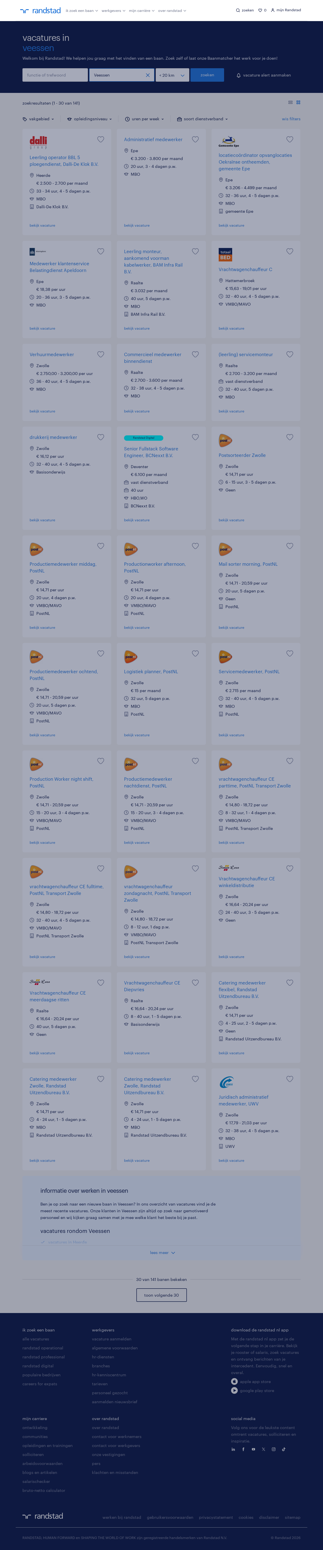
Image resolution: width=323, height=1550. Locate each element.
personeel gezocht (110, 1392)
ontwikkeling (35, 1427)
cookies (246, 1517)
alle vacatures (35, 1338)
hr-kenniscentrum (109, 1374)
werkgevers (114, 10)
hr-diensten (103, 1356)
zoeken (207, 74)
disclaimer (269, 1517)
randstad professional (43, 1356)
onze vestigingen (108, 1454)
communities (35, 1436)
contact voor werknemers (117, 1436)
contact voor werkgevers (116, 1445)
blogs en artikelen (39, 1472)
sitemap (293, 1517)
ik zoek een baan (82, 10)
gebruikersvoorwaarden (170, 1517)
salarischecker (36, 1481)
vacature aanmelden (111, 1338)
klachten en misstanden (115, 1472)
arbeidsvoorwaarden (42, 1463)
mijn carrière (142, 10)
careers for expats (39, 1383)
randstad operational (42, 1347)
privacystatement (216, 1517)
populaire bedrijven (41, 1374)
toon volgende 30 (161, 1295)
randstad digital (38, 1365)
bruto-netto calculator (43, 1490)
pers (96, 1463)
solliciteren (33, 1454)
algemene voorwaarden (115, 1347)
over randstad (172, 10)
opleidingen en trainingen (47, 1445)
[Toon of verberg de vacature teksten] (294, 103)
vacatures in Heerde (67, 1242)
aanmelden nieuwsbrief (114, 1401)
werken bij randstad (122, 1517)
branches (101, 1365)
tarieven (100, 1383)
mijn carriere (34, 1418)
